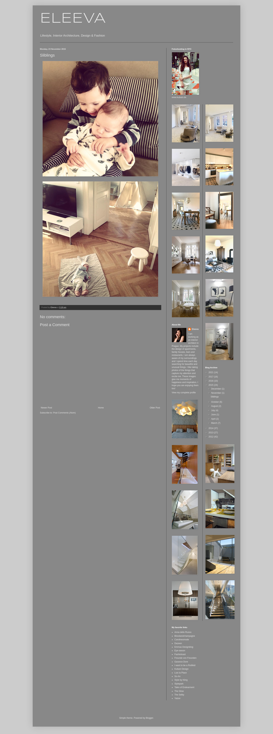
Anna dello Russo (182, 632)
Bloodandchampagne (184, 636)
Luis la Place (180, 672)
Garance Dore (181, 661)
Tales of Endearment (184, 687)
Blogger (149, 718)
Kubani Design (181, 669)
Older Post (155, 407)
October (215, 402)
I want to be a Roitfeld (184, 665)
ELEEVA (73, 19)
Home (101, 407)
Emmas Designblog (183, 647)
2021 (211, 372)
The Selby (179, 694)
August (214, 406)
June (213, 414)
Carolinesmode (181, 639)
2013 (211, 432)
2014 (211, 428)
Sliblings (215, 396)
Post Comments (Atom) (64, 413)
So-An (177, 676)
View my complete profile (184, 392)
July (213, 410)
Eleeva (195, 329)
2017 (211, 376)
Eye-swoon (179, 650)
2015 (211, 385)
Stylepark (178, 683)
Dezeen (178, 643)
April (213, 419)
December (216, 389)
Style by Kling (181, 680)
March (214, 423)
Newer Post (46, 407)
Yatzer (177, 698)
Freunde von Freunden (185, 658)
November (216, 393)
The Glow (179, 691)
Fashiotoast (180, 654)
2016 (211, 381)
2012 (211, 436)
